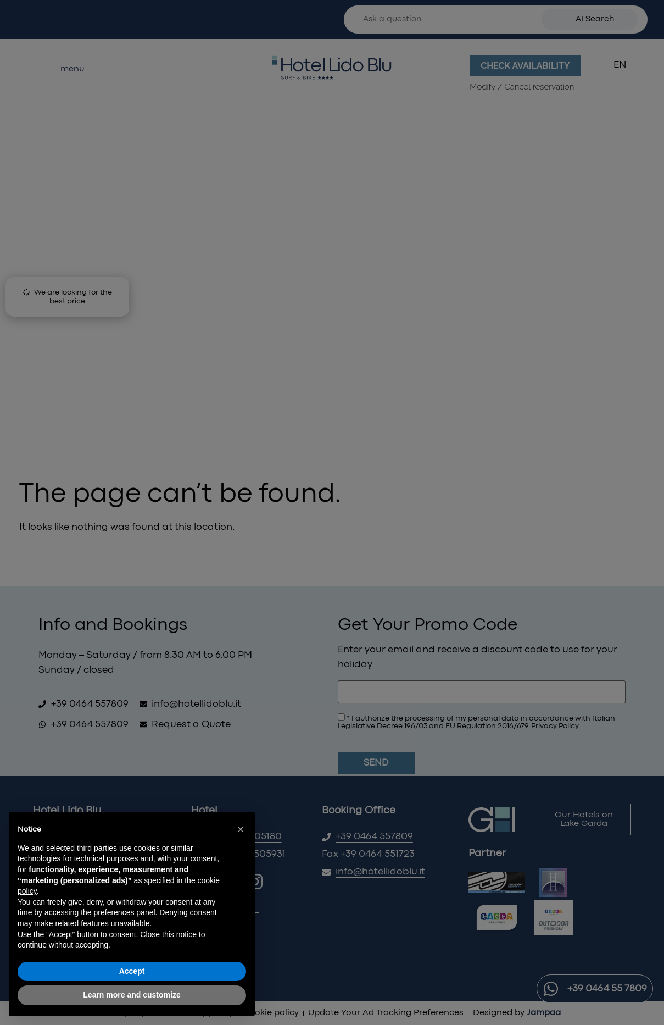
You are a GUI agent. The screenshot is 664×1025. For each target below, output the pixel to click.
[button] (240, 829)
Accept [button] (132, 971)
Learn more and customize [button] (131, 994)
